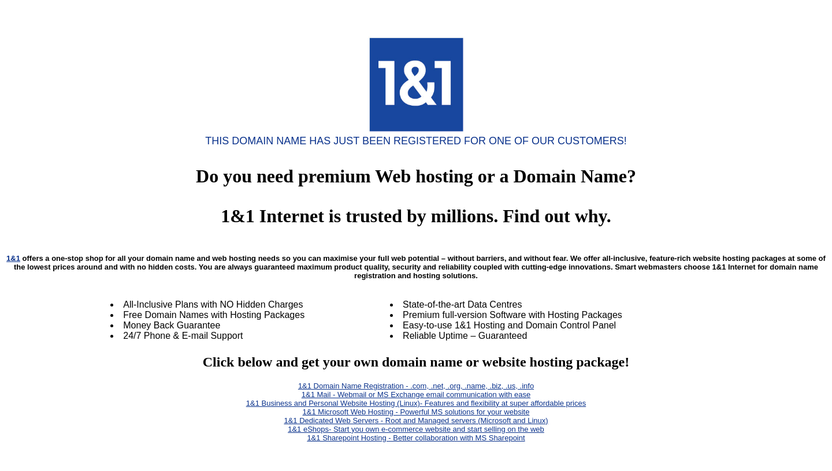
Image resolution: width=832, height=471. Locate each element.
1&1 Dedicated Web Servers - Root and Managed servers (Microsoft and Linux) (416, 420)
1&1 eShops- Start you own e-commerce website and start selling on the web (416, 429)
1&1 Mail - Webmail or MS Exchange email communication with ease (416, 394)
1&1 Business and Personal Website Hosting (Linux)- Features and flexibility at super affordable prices (416, 403)
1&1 (13, 258)
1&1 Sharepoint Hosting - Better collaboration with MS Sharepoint (416, 437)
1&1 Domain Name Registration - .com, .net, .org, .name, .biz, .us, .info (416, 386)
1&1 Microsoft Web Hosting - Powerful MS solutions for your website (416, 412)
